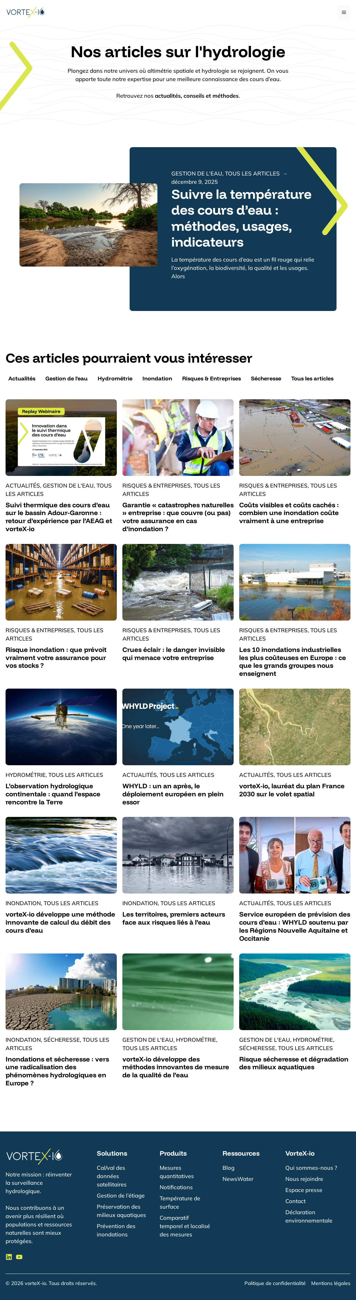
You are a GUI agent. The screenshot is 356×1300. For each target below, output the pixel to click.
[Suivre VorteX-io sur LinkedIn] (9, 1257)
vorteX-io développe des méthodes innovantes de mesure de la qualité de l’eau (175, 1067)
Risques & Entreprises (211, 378)
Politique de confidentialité (275, 1283)
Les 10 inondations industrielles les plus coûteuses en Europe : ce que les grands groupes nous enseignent (292, 661)
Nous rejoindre (304, 1178)
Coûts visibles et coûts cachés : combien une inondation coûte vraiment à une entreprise (289, 513)
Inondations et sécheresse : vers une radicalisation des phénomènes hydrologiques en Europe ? (57, 1071)
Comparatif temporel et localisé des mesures (185, 1226)
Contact (295, 1201)
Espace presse (303, 1189)
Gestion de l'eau (66, 378)
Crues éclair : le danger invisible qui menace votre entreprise (173, 653)
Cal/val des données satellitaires (112, 1176)
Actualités (21, 378)
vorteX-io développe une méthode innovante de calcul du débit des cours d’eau (60, 922)
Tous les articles (312, 378)
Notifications (176, 1187)
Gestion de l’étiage (121, 1195)
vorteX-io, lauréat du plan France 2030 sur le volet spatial (292, 790)
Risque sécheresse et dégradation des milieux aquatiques (293, 1063)
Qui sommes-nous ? (311, 1167)
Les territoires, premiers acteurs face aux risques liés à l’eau (173, 918)
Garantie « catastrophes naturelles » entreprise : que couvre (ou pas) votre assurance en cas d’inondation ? (178, 517)
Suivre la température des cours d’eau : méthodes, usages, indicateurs (241, 217)
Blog (228, 1167)
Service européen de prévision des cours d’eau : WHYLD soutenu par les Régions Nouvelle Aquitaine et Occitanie (294, 926)
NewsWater (237, 1178)
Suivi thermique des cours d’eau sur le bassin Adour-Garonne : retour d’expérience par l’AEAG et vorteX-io (59, 517)
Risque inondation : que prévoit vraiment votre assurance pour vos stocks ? (56, 657)
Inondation (157, 378)
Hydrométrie (115, 378)
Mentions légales (330, 1283)
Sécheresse (266, 378)
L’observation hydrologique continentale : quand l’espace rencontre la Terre (53, 794)
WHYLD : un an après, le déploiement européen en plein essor (173, 794)
